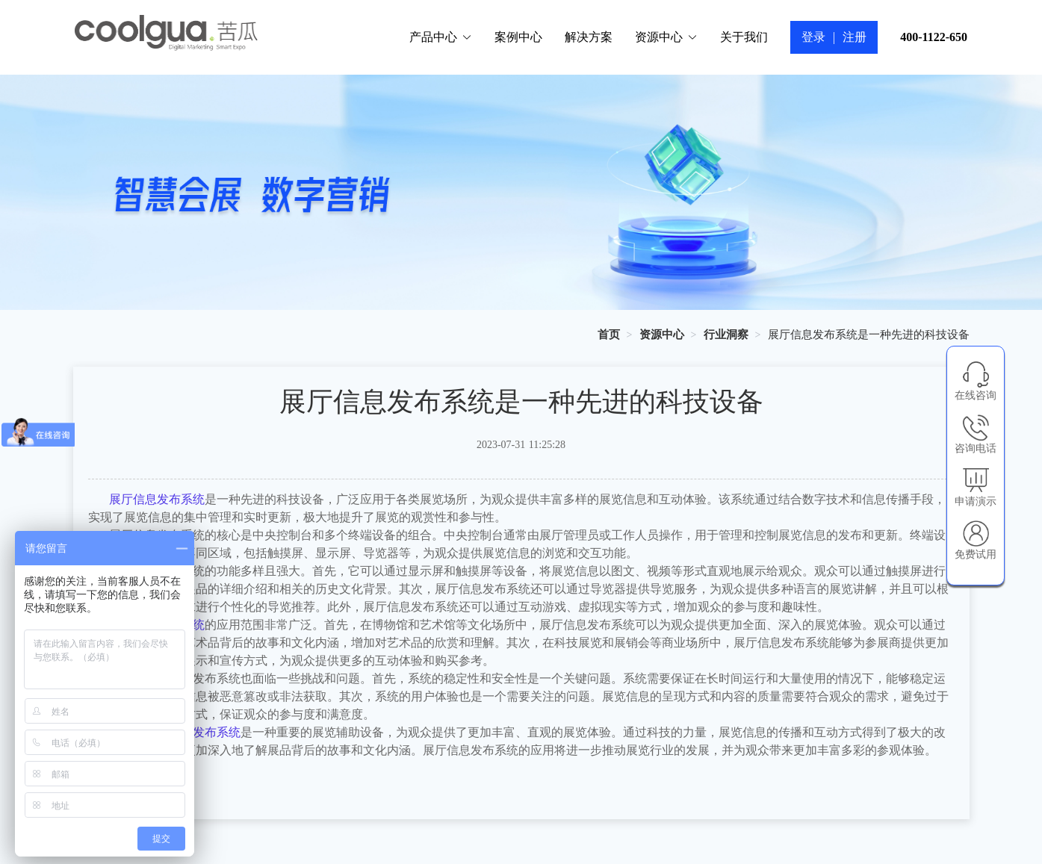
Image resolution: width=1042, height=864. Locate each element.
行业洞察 (726, 335)
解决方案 (589, 37)
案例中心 (518, 37)
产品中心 (440, 37)
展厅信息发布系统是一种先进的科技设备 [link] (869, 335)
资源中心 (666, 37)
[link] (609, 335)
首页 (609, 335)
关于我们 (744, 37)
